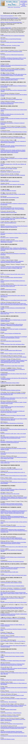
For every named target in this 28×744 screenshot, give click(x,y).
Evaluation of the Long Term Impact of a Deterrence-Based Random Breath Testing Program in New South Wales (12, 664)
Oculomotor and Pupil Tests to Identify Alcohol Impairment (13, 679)
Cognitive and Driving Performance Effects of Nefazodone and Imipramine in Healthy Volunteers (13, 490)
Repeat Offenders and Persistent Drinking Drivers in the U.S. (13, 472)
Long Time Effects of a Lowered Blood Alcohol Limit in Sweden (14, 300)
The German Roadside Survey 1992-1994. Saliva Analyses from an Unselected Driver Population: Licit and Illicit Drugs (13, 75)
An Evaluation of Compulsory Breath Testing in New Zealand (13, 660)
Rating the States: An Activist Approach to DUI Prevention (12, 184)
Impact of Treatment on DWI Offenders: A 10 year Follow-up (13, 641)
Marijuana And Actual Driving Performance (9, 17)
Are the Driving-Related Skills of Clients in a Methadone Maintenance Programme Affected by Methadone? (12, 262)
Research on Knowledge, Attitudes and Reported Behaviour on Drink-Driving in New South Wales (13, 146)
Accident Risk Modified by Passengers (8, 190)
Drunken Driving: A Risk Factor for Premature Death (11, 99)
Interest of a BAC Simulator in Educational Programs (11, 51)
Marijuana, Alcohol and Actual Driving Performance (11, 22)
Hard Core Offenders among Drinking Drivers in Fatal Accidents (14, 475)
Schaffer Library (10, 7)
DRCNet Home (22, 4)
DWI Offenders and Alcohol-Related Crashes (10, 197)
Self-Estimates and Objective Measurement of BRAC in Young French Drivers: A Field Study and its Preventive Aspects (13, 58)
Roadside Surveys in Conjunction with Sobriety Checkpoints (13, 175)
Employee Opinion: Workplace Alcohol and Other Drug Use (13, 353)
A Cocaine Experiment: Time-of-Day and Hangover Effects (12, 344)
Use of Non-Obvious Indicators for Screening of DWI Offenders (13, 356)
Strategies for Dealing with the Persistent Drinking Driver (12, 42)
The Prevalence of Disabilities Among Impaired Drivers (12, 723)
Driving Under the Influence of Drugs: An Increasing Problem (13, 618)
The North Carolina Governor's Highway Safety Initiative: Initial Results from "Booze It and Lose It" (14, 286)
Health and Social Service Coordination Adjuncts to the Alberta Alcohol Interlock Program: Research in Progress (13, 543)
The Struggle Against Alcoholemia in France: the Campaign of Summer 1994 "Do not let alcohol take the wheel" (13, 437)
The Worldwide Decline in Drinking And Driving (10, 390)
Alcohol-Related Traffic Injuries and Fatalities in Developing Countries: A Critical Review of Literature (13, 568)
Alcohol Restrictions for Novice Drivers (9, 212)
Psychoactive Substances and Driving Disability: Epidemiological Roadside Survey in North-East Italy (14, 614)
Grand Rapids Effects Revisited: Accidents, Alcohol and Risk (13, 194)
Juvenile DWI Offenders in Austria (8, 739)
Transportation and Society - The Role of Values (10, 45)
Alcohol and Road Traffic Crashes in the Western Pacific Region (13, 575)
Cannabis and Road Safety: (6, 27)
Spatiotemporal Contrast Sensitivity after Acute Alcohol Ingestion (14, 692)
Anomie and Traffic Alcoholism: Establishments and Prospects (13, 589)
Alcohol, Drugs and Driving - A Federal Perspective (11, 712)
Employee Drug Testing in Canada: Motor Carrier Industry (12, 365)
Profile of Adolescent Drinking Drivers (8, 222)
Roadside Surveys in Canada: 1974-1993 (9, 168)
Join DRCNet (24, 5)
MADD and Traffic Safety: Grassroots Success (10, 181)
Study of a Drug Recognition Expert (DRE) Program (11, 350)
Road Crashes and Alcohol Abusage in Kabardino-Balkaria (12, 585)
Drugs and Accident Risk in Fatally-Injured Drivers (11, 341)
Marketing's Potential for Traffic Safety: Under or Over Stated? (13, 433)
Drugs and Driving (17, 7)
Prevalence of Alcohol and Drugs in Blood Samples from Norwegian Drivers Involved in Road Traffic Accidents (12, 608)
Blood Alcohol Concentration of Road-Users (9, 716)
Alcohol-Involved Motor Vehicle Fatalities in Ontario (11, 582)
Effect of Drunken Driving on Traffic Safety (9, 571)
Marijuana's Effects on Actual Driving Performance (11, 38)
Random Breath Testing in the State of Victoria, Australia (12, 652)
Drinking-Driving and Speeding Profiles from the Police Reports (14, 602)
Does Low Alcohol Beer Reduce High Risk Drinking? (11, 277)
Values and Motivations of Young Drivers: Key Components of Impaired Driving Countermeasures (13, 142)
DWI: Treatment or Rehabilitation (7, 633)
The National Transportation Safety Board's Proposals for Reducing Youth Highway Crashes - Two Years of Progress (12, 208)
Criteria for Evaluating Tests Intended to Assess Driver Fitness (13, 526)
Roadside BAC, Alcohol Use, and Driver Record (10, 171)
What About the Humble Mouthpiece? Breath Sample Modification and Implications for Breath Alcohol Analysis (12, 732)
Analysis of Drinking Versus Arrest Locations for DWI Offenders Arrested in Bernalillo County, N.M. (14, 219)
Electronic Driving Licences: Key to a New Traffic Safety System (14, 546)
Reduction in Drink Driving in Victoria (8, 289)
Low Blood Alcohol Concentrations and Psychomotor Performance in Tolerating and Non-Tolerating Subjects (12, 504)
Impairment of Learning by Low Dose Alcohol (10, 493)
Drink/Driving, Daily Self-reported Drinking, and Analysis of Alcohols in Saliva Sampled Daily (13, 70)
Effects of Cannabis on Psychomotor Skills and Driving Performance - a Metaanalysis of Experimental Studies (12, 325)
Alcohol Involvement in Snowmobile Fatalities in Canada (12, 695)
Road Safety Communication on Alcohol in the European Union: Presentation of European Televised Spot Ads (14, 442)
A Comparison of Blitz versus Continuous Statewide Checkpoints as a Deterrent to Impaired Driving (14, 669)
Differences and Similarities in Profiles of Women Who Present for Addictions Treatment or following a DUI (14, 226)
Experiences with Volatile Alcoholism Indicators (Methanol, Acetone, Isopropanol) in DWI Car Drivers (13, 79)
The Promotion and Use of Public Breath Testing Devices (12, 54)
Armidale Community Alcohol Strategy (8, 709)
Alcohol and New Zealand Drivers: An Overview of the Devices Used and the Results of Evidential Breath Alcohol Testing (13, 727)
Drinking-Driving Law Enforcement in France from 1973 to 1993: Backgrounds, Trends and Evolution (14, 398)
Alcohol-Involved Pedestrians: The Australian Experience (12, 561)
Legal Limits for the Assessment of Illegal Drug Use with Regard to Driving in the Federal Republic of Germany (14, 337)
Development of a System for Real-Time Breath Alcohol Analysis (14, 735)
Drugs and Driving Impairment (7, 15)
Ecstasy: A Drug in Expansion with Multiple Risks (11, 333)
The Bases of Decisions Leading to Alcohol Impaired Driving (13, 137)
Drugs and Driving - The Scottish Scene (9, 701)
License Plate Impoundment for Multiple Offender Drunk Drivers (14, 478)
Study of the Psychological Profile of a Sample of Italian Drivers (14, 698)
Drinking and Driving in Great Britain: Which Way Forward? (13, 415)
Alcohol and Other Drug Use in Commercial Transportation (13, 35)
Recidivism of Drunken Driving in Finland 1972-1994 (11, 469)
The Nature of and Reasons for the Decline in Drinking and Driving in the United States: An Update (12, 412)
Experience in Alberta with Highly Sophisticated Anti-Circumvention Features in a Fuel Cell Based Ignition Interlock (13, 538)
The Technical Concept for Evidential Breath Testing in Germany (14, 131)
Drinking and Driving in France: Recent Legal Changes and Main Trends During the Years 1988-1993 (14, 419)
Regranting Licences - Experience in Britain (9, 237)
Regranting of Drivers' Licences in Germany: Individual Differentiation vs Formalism (12, 241)
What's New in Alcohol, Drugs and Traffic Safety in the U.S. (13, 274)
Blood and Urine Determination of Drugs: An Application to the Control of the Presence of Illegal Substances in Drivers (13, 706)
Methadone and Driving (5, 257)
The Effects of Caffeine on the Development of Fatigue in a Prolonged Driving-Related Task (12, 103)
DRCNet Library (23, 6)
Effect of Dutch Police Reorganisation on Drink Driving (12, 423)
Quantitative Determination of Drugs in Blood (10, 382)
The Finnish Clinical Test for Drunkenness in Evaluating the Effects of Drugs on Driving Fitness (13, 370)
